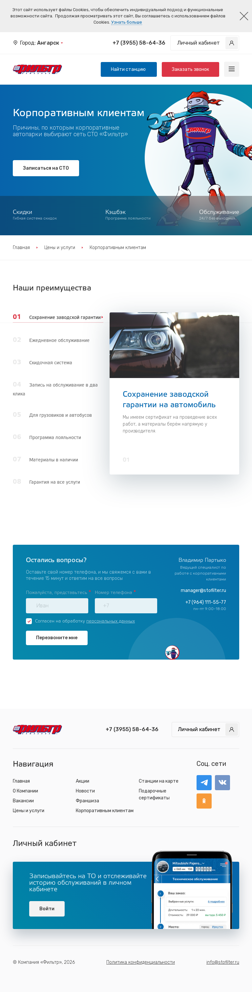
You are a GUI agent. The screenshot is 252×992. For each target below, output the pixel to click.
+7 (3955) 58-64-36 (139, 43)
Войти (46, 909)
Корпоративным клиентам (105, 810)
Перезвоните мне (56, 638)
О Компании (25, 791)
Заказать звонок (190, 69)
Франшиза (87, 801)
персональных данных (110, 621)
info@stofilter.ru (222, 962)
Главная (21, 247)
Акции (82, 781)
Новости (85, 791)
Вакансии (23, 801)
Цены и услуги (59, 247)
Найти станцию (129, 69)
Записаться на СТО (46, 168)
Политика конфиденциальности (140, 962)
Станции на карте (158, 781)
